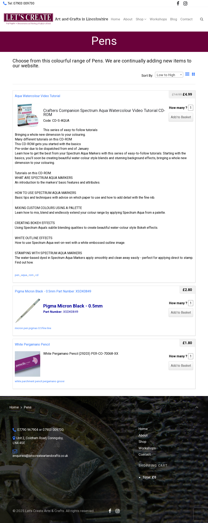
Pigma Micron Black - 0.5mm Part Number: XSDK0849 (53, 291)
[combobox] (169, 75)
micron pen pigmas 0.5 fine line (33, 328)
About (143, 435)
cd (36, 275)
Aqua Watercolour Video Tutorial (37, 96)
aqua (24, 275)
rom (31, 275)
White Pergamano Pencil (32, 344)
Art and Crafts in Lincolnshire (52, 19)
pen (17, 275)
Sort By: (147, 75)
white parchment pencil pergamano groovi (39, 381)
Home (14, 407)
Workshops (147, 448)
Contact (145, 454)
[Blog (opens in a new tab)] (174, 19)
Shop (142, 442)
